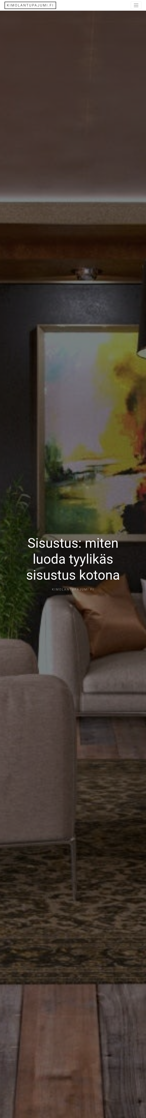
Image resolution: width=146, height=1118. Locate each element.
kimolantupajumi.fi (30, 5)
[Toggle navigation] (136, 5)
